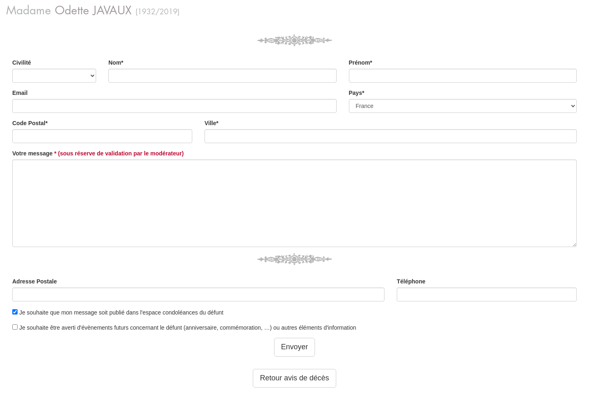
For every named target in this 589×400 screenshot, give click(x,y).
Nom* (116, 62)
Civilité (21, 62)
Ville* (211, 123)
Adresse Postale (34, 281)
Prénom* (361, 62)
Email (19, 93)
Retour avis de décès (294, 378)
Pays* (356, 93)
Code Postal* (29, 123)
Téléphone (411, 281)
